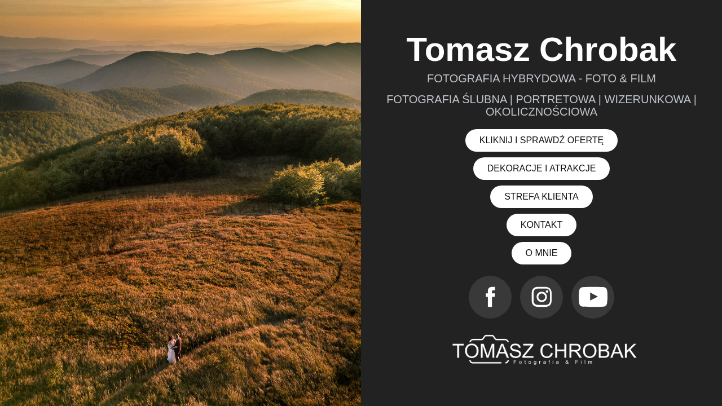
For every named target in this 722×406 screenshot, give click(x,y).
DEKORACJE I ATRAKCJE (541, 168)
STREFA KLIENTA (541, 196)
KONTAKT (541, 225)
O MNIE (542, 253)
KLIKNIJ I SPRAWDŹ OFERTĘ (541, 140)
